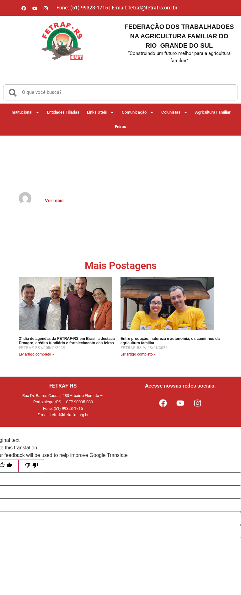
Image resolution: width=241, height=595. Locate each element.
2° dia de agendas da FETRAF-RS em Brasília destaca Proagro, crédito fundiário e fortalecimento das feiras (67, 340)
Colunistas (174, 112)
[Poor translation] (31, 465)
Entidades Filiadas (63, 112)
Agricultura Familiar (213, 112)
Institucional (25, 112)
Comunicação (138, 112)
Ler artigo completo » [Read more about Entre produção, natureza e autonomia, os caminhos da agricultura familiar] (138, 354)
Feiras (120, 126)
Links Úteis (100, 112)
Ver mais (54, 200)
